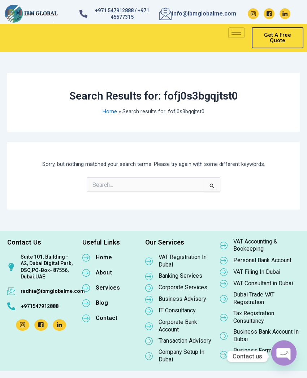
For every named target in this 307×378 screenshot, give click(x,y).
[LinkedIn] (285, 13)
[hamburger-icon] (236, 32)
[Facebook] (269, 13)
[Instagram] (253, 13)
